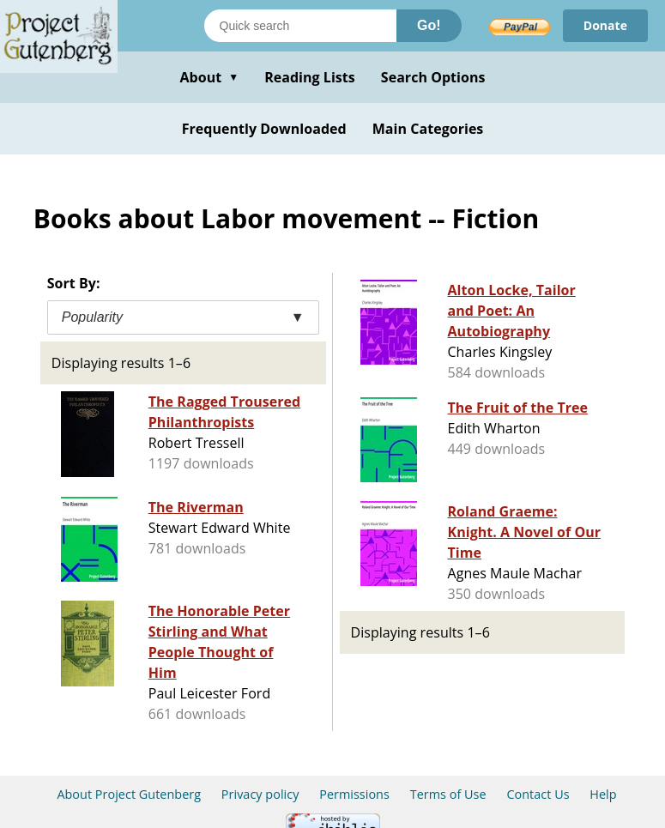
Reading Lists (309, 77)
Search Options (433, 77)
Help (602, 794)
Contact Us (537, 794)
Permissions (354, 794)
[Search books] (300, 25)
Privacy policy (260, 794)
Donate (605, 25)
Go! (429, 25)
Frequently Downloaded (264, 128)
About (209, 77)
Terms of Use (448, 794)
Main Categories (428, 128)
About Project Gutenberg (129, 794)
